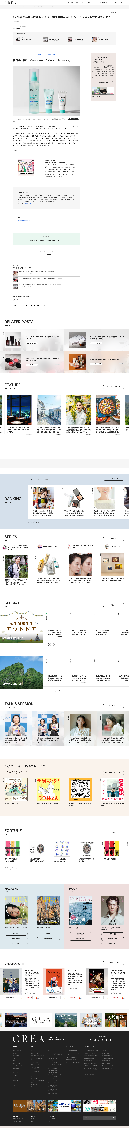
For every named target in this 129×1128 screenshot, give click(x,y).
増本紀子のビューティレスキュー (38, 1085)
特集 (81, 3)
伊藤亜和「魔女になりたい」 (90, 1053)
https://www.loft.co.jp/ (24, 220)
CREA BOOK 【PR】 (17, 1121)
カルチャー (15, 1060)
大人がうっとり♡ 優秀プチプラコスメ (37, 1081)
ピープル (33, 1118)
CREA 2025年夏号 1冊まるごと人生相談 (53, 1069)
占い (115, 3)
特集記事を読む (16, 938)
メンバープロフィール (53, 1118)
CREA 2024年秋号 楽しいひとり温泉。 (52, 1081)
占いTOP (113, 833)
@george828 (28, 203)
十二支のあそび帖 (88, 1060)
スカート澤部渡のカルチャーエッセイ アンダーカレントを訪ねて (91, 1070)
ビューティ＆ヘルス (18, 299)
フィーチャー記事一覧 (113, 387)
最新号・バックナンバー (18, 1118)
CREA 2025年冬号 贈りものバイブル (52, 1077)
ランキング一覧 (113, 478)
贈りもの (15, 1053)
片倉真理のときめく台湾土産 (37, 1055)
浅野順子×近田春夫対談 (71, 1057)
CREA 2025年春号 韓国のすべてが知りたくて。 (54, 1073)
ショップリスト (16, 943)
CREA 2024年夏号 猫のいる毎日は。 (52, 1086)
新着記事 (70, 3)
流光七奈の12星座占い (107, 1055)
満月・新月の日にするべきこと (109, 1068)
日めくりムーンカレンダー (108, 1066)
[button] (6, 444)
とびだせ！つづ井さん (89, 1058)
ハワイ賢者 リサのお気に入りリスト (37, 1059)
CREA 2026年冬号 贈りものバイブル (52, 1059)
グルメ (14, 1058)
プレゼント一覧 (96, 97)
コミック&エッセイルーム (105, 3)
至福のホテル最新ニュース (37, 1065)
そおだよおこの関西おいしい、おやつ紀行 (38, 1068)
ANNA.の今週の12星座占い (108, 1058)
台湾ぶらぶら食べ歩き (36, 1053)
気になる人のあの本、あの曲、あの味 (73, 1054)
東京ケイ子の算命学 (106, 1063)
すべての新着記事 (17, 1050)
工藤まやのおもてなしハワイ (37, 1062)
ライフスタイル (16, 1063)
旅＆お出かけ (16, 1055)
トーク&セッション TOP (113, 706)
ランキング (15, 1072)
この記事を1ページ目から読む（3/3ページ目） (47, 54)
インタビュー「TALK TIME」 (90, 1063)
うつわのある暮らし (35, 1074)
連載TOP (33, 1050)
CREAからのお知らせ (17, 1085)
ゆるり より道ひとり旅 (89, 1074)
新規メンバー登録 (103, 82)
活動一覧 (50, 1121)
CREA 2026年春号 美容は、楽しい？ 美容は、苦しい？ (55, 1055)
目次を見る (16, 934)
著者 (32, 1121)
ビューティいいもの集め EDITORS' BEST (36, 1077)
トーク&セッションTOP (71, 1050)
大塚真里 (18, 28)
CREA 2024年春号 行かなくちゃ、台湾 (52, 1090)
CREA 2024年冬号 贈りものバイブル (52, 1094)
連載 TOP (113, 539)
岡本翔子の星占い (106, 1053)
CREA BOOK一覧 (114, 963)
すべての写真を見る (73, 118)
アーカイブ (15, 1075)
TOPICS (14, 1083)
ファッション (16, 1068)
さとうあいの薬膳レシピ (36, 1071)
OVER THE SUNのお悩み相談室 (73, 1062)
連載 (77, 3)
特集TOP (50, 1050)
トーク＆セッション (90, 3)
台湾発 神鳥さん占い (106, 1060)
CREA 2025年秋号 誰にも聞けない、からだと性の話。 (55, 1064)
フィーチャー (16, 1077)
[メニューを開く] (121, 2)
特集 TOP (113, 605)
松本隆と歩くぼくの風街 (71, 1059)
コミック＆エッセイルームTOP (113, 773)
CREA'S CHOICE (16, 1080)
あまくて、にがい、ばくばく (90, 1066)
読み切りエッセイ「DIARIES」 (90, 1055)
